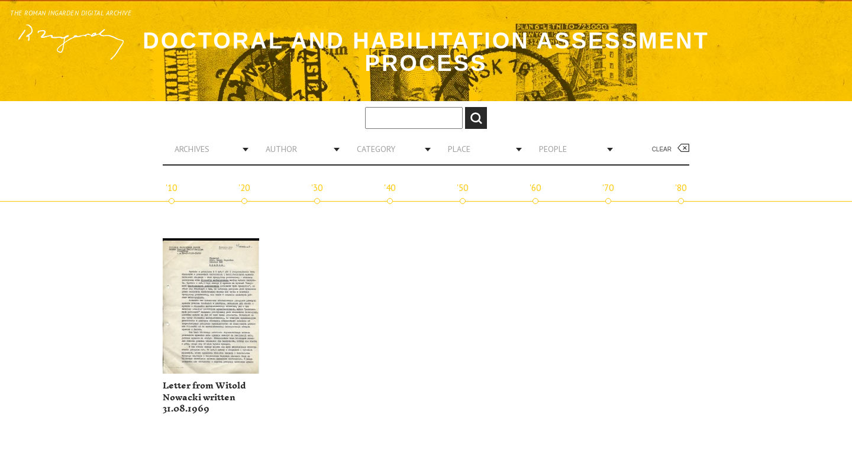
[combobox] (207, 149)
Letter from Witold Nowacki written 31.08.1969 (204, 397)
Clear (662, 149)
